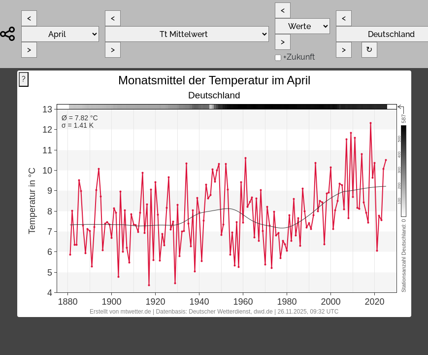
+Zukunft (299, 57)
